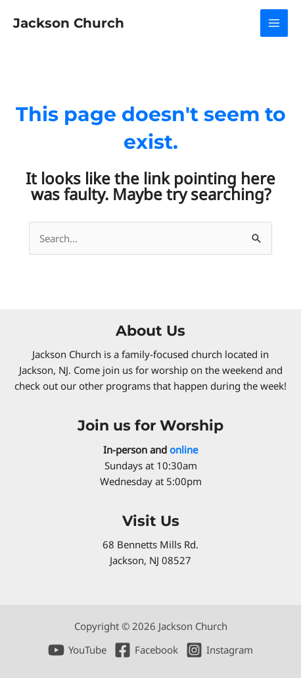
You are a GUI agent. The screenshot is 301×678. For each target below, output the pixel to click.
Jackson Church (68, 23)
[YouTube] (77, 650)
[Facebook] (146, 650)
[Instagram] (219, 650)
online (184, 449)
